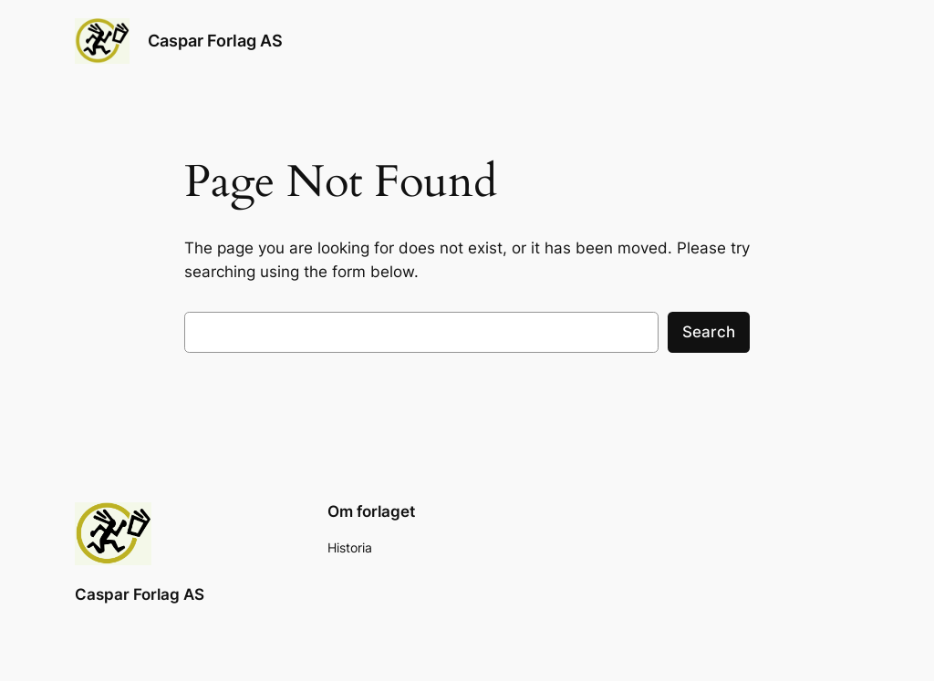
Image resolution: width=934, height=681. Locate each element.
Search (708, 332)
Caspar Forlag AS (215, 40)
